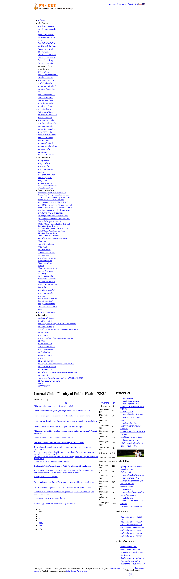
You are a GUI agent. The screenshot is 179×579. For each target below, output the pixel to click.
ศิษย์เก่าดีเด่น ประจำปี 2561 (131, 530)
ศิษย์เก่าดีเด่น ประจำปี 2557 (131, 536)
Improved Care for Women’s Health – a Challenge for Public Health (59, 443)
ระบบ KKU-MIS (126, 412)
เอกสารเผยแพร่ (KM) (128, 446)
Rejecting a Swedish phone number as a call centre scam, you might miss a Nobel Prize (66, 421)
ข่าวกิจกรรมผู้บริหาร (128, 547)
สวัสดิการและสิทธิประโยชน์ (131, 443)
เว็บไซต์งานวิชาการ (128, 472)
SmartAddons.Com (117, 569)
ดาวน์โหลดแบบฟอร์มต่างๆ (131, 437)
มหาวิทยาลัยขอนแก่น (117, 4)
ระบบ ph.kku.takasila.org (129, 401)
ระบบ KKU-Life (126, 498)
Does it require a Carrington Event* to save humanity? (54, 437)
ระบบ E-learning (126, 489)
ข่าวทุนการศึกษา (127, 486)
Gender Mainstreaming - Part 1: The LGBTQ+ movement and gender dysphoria (63, 487)
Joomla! (36, 571)
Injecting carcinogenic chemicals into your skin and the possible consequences (62, 416)
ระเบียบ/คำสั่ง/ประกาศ (129, 440)
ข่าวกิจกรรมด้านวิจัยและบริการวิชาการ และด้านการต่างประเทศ (131, 552)
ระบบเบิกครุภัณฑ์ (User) (130, 404)
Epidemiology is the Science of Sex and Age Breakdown (54, 504)
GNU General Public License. (77, 571)
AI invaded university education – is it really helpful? (53, 406)
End (40, 525)
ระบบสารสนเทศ (126, 398)
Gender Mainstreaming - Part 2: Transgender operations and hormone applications (64, 482)
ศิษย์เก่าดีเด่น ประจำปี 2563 (131, 522)
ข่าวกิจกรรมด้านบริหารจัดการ (132, 564)
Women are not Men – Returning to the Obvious (51, 462)
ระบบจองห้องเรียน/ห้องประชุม (132, 414)
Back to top (139, 568)
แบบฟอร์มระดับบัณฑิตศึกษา (131, 507)
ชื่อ (66, 403)
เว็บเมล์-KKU (133, 4)
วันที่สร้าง (105, 403)
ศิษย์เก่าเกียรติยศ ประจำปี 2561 (132, 528)
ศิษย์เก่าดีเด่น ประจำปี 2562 (131, 525)
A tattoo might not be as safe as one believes (50, 498)
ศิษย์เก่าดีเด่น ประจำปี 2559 (131, 533)
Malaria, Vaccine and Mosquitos (46, 477)
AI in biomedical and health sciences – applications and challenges (58, 427)
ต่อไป (41, 523)
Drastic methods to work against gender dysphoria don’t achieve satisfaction (62, 410)
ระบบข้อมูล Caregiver (128, 423)
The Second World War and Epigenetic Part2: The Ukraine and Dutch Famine (62, 466)
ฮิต (114, 403)
